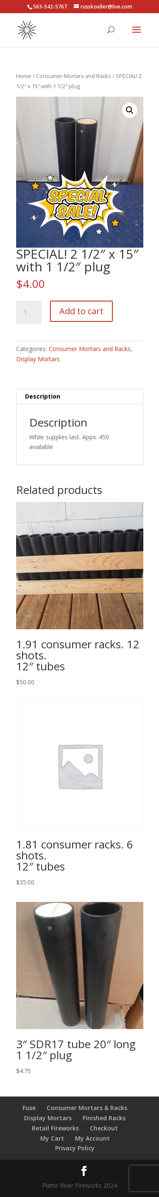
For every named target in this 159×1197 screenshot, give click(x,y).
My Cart (52, 1138)
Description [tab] (42, 396)
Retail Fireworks (55, 1128)
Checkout (104, 1128)
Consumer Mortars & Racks (87, 1108)
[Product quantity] (29, 312)
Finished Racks (104, 1118)
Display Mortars (38, 359)
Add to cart (81, 311)
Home (23, 76)
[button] (129, 110)
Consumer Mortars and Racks (73, 76)
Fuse (29, 1108)
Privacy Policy (75, 1148)
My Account (92, 1138)
